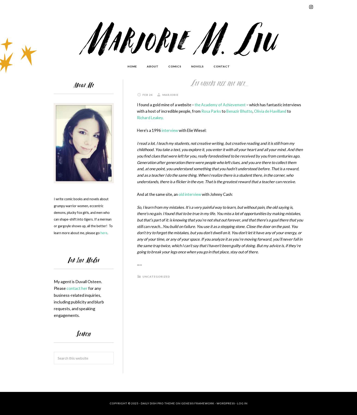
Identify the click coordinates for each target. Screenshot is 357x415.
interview (170, 130)
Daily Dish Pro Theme (158, 403)
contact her (77, 288)
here (103, 233)
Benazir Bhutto (239, 111)
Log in (242, 403)
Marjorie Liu (178, 37)
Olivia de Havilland (270, 111)
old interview (189, 194)
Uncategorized (156, 276)
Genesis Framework (197, 403)
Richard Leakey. (150, 117)
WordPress (226, 403)
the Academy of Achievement (220, 104)
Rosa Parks (211, 111)
